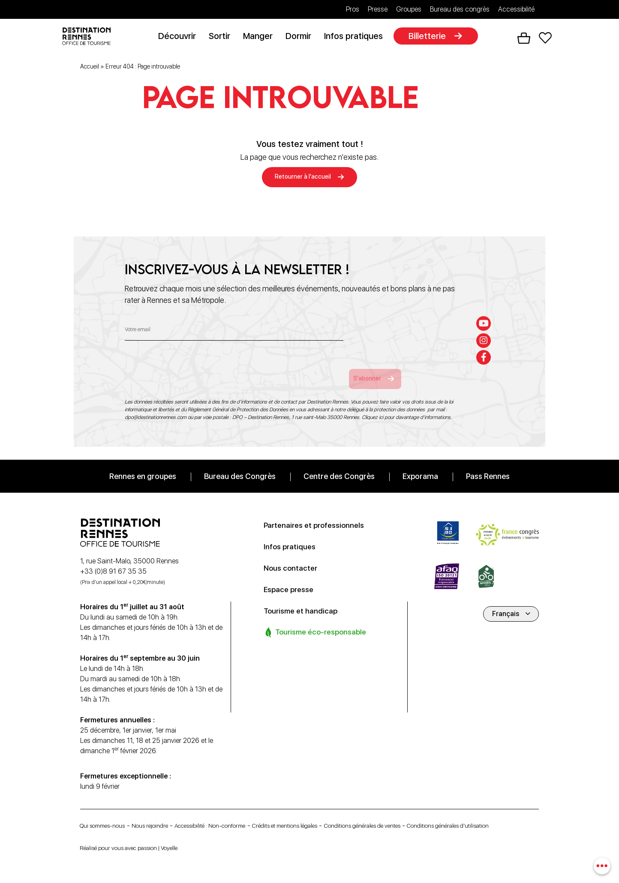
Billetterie (430, 37)
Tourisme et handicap (306, 599)
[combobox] (600, 864)
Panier (523, 39)
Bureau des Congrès (240, 464)
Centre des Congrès (339, 464)
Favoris (545, 39)
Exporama (420, 464)
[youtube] (485, 307)
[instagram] (485, 326)
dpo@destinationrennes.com (155, 406)
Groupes (408, 9)
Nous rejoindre (164, 814)
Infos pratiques (357, 37)
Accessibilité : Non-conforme (235, 814)
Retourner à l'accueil (303, 179)
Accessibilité (516, 9)
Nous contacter (294, 556)
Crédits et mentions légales (325, 814)
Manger (261, 37)
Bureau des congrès (460, 9)
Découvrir (180, 37)
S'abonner (381, 366)
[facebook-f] (485, 346)
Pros (352, 9)
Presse (378, 9)
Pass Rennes (488, 464)
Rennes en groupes (142, 464)
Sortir (223, 37)
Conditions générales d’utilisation (129, 827)
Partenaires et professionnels (321, 513)
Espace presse (293, 577)
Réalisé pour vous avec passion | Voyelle (139, 848)
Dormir (302, 37)
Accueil (89, 68)
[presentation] (190, 361)
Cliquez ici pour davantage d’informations (406, 406)
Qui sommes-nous (107, 814)
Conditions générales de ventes (418, 814)
